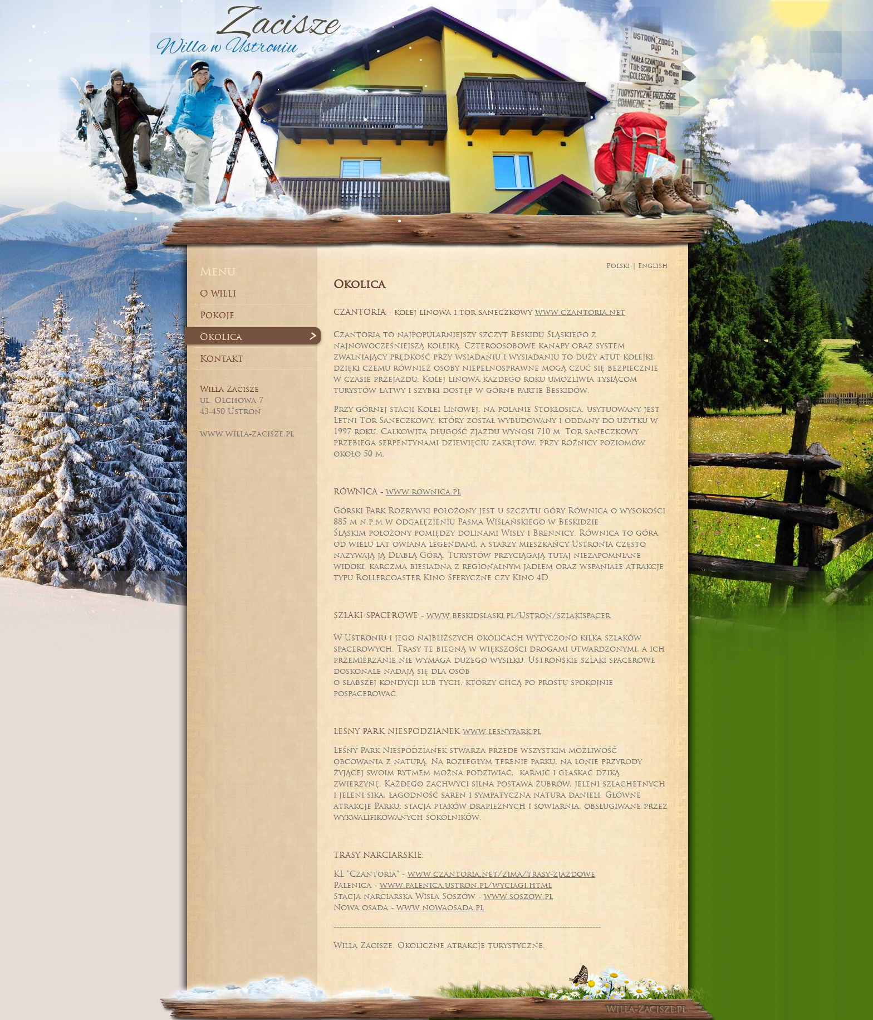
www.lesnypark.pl (502, 731)
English (653, 265)
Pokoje (217, 314)
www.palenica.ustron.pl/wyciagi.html (466, 885)
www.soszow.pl (518, 896)
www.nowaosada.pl (440, 907)
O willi (218, 293)
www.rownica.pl (423, 492)
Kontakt (221, 358)
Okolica (221, 336)
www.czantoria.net (580, 312)
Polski (618, 265)
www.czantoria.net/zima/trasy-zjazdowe (501, 874)
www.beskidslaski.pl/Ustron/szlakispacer (518, 615)
